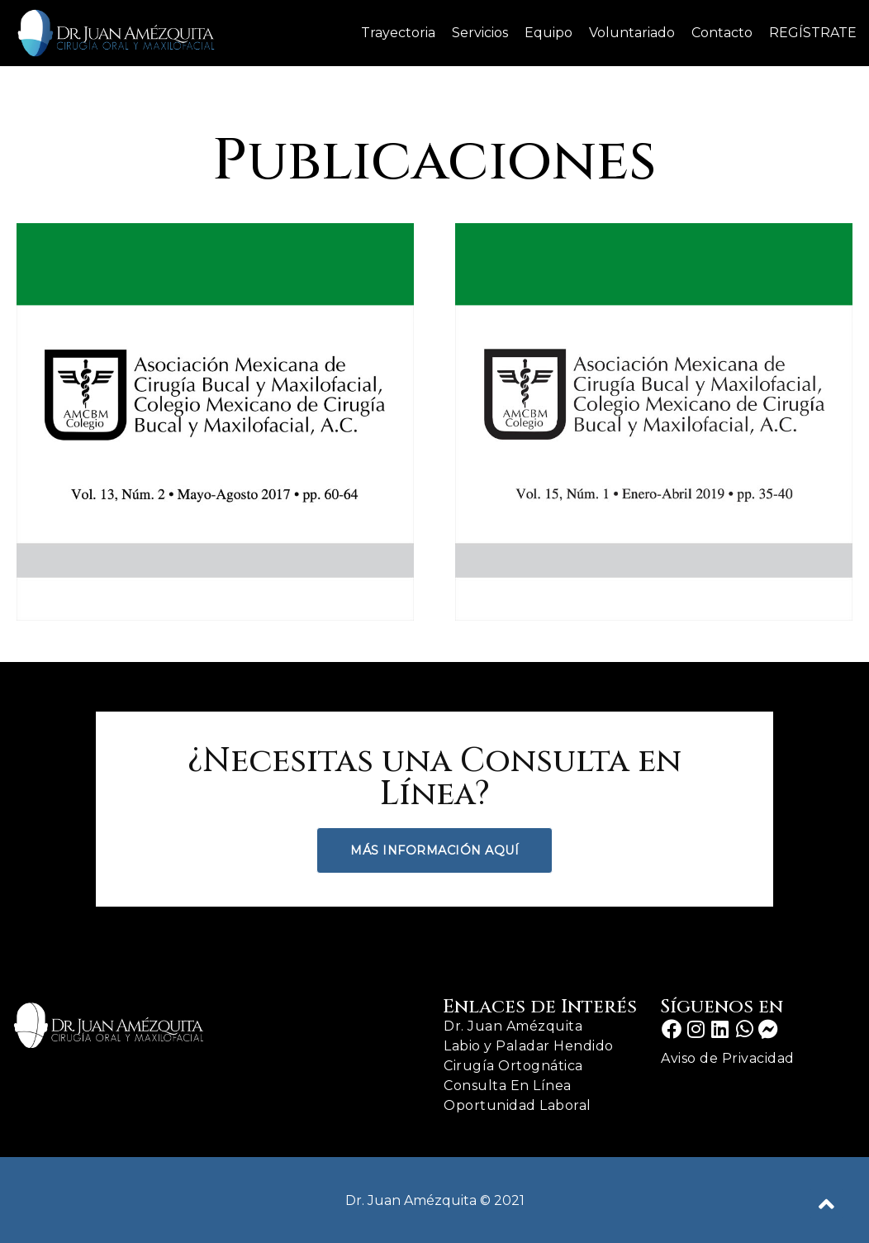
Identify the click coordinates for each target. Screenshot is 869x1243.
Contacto (722, 32)
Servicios (480, 32)
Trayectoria (398, 32)
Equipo (548, 32)
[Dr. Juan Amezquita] (115, 33)
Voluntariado (632, 32)
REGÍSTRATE (813, 32)
